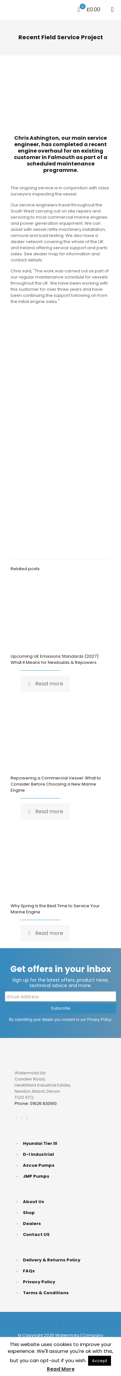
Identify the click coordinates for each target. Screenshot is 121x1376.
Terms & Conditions (46, 1293)
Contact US (36, 1234)
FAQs (29, 1271)
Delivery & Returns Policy (51, 1260)
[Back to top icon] (60, 1322)
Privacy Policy (99, 1019)
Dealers (32, 1223)
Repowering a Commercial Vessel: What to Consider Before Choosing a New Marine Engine (56, 784)
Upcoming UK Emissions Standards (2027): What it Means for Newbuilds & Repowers (55, 659)
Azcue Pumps (39, 1165)
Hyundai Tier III (40, 1143)
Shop (29, 1213)
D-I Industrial (38, 1154)
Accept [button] (99, 1361)
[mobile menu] (112, 9)
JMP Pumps (36, 1176)
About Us (33, 1202)
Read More (61, 1369)
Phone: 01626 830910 (36, 1103)
